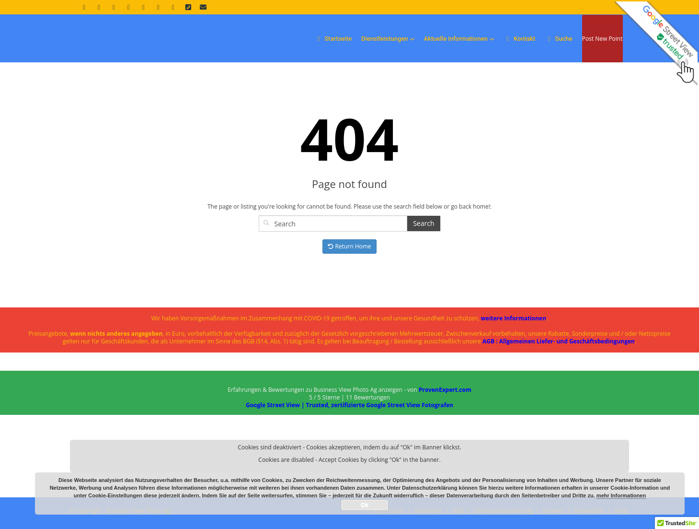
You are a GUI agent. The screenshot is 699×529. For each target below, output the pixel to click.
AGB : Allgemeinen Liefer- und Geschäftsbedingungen (558, 341)
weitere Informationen (514, 318)
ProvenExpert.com (445, 390)
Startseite (333, 38)
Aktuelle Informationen (459, 38)
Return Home (349, 246)
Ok (364, 505)
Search (423, 223)
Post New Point (602, 39)
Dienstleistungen (387, 38)
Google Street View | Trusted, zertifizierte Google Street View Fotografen (349, 405)
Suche (559, 38)
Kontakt (520, 38)
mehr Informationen (621, 495)
